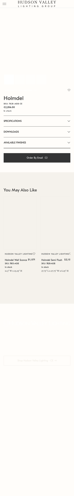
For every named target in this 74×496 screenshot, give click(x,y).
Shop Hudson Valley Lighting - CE (35, 363)
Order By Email (37, 157)
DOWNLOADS (11, 131)
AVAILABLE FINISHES (15, 142)
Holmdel (14, 98)
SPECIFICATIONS (13, 121)
